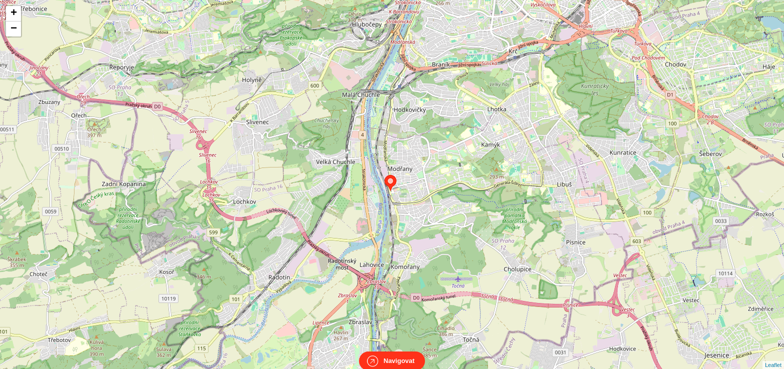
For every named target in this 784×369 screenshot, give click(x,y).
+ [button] (13, 13)
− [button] (13, 29)
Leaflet (773, 356)
